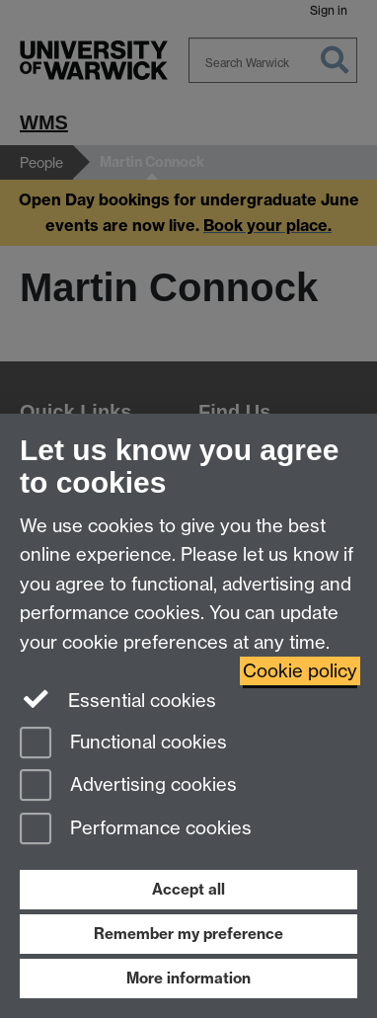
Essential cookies (118, 699)
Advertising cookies (128, 786)
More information (188, 978)
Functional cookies (123, 744)
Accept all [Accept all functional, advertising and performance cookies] (188, 889)
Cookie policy (300, 671)
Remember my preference (188, 933)
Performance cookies (136, 830)
